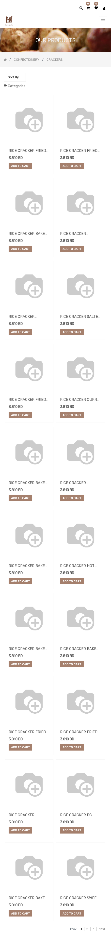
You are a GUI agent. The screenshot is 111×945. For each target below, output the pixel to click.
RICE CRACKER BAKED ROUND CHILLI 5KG (28, 566)
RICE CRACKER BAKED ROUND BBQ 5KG (28, 483)
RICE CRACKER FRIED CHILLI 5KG (78, 151)
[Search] (103, 75)
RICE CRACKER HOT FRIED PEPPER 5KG (77, 566)
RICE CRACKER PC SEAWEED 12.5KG (76, 815)
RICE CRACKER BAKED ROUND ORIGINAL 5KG (28, 649)
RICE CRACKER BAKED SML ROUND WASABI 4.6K (28, 898)
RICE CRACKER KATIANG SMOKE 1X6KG (80, 234)
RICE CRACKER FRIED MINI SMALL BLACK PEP (27, 400)
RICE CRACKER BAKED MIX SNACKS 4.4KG (28, 234)
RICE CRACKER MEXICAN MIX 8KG (24, 317)
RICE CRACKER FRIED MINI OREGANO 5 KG (78, 732)
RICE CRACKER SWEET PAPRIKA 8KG (79, 898)
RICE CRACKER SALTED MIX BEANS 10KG (80, 317)
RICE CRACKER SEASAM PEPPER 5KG (27, 815)
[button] (15, 77)
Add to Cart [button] (20, 166)
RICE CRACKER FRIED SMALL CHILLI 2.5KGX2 (28, 151)
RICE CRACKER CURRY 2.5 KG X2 (79, 400)
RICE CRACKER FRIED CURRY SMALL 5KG (27, 732)
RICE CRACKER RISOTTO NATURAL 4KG (77, 483)
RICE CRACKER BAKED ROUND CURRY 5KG (79, 649)
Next (102, 929)
